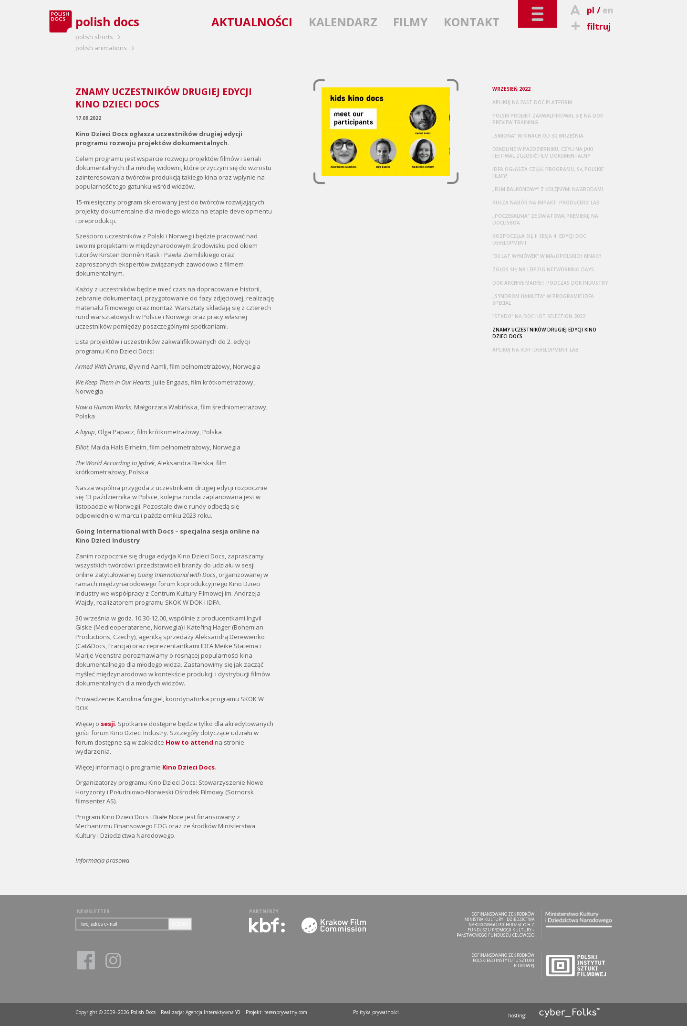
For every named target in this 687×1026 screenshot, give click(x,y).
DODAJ (180, 924)
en (608, 10)
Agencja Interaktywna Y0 (213, 1012)
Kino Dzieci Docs (188, 767)
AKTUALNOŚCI (251, 22)
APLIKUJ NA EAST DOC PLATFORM (532, 102)
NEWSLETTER (93, 911)
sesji (108, 723)
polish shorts (99, 36)
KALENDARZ (343, 22)
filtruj (589, 26)
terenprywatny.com (285, 1012)
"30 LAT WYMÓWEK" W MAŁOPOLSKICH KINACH (547, 256)
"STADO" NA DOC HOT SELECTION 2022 (538, 316)
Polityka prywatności (376, 1012)
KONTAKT (472, 22)
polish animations (106, 47)
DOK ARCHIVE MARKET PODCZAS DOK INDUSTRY (550, 282)
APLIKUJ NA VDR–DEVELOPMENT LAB (535, 349)
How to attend (189, 742)
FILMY (410, 22)
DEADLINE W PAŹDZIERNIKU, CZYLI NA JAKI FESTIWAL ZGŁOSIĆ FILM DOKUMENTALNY (542, 152)
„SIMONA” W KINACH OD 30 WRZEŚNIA (537, 135)
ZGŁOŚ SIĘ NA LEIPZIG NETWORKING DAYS (543, 269)
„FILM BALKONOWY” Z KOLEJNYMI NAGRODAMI (547, 189)
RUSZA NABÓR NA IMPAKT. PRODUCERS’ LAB (546, 202)
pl (590, 10)
